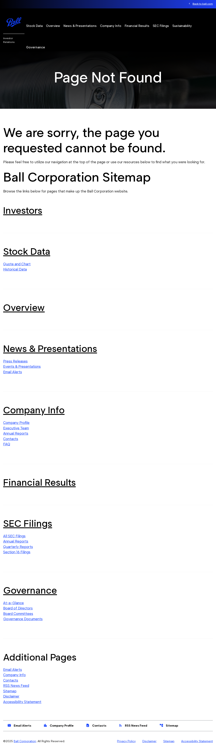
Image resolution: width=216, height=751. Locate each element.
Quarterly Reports (18, 547)
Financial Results (137, 26)
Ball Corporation (25, 741)
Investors (22, 210)
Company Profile (16, 423)
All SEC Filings (14, 536)
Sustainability (182, 26)
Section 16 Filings (16, 552)
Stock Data (34, 26)
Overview (53, 26)
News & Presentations (80, 26)
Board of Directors (18, 608)
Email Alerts (12, 372)
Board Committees (18, 614)
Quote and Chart (17, 264)
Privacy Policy (126, 741)
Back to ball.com (203, 3)
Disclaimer (11, 696)
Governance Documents (23, 619)
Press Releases (15, 361)
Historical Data (15, 269)
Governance (35, 47)
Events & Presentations (22, 366)
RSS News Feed (16, 685)
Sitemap (9, 691)
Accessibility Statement (22, 702)
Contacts (10, 439)
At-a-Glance (13, 603)
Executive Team (16, 428)
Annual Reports (15, 433)
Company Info (110, 26)
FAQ (6, 444)
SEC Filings (161, 26)
